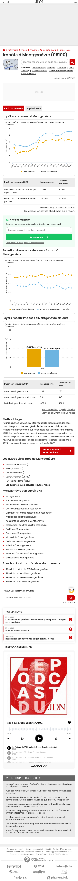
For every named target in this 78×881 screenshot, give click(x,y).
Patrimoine (13, 50)
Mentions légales (27, 854)
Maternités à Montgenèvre (20, 537)
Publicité (48, 849)
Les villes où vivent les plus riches (58, 413)
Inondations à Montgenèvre (20, 549)
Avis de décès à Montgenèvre (21, 517)
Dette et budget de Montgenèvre (23, 508)
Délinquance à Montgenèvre (20, 541)
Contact (56, 849)
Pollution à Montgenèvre (18, 545)
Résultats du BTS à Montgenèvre (22, 581)
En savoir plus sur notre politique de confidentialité (25, 243)
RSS (70, 852)
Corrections (14, 854)
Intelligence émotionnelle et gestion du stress (29, 638)
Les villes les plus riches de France (57, 207)
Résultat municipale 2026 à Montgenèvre (27, 569)
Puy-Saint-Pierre (39, 71)
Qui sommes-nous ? (15, 849)
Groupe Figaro (41, 854)
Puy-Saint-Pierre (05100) (19, 481)
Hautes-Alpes (65, 50)
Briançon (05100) (14, 468)
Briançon (51, 68)
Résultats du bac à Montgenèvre (23, 573)
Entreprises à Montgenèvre (20, 557)
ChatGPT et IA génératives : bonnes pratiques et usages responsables (35, 619)
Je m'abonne (36, 237)
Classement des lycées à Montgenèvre (26, 525)
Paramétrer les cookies (34, 852)
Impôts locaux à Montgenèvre (57, 451)
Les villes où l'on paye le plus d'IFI (58, 409)
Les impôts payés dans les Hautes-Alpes (28, 485)
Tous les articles (60, 852)
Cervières (61, 68)
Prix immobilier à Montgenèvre (21, 504)
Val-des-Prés (38, 68)
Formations (14, 612)
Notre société (38, 849)
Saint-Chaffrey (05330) (18, 477)
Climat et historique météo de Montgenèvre (29, 513)
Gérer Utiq (49, 852)
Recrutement (66, 849)
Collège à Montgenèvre (18, 529)
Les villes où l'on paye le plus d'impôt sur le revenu (49, 211)
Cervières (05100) (15, 472)
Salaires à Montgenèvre (18, 500)
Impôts (24, 50)
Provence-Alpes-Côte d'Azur (43, 50)
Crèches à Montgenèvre (18, 533)
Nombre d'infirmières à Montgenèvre (25, 553)
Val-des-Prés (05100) (17, 464)
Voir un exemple (69, 602)
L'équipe (28, 849)
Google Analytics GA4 (17, 629)
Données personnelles (15, 852)
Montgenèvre (13, 496)
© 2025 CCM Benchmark (58, 854)
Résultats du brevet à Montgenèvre (24, 577)
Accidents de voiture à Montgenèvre (25, 521)
